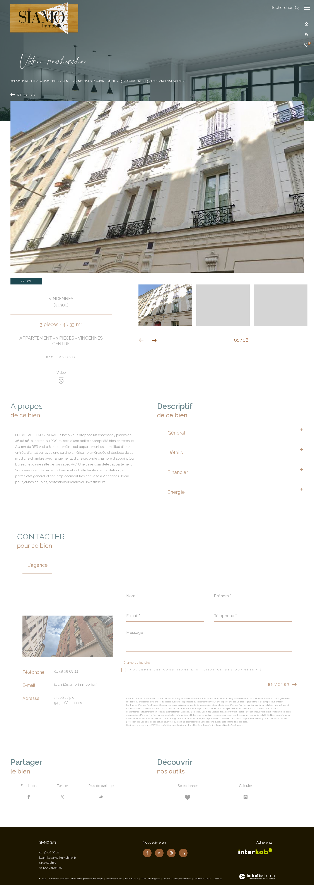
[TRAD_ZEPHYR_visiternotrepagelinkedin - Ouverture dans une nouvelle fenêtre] (183, 853)
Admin (167, 878)
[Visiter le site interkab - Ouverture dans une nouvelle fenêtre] (255, 851)
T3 (120, 81)
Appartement (105, 81)
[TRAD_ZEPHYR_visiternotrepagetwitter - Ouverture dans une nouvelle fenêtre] (159, 853)
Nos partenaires (183, 878)
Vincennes (84, 81)
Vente (67, 81)
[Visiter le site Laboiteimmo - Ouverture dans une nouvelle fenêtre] (257, 877)
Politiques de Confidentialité (177, 725)
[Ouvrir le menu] (307, 7)
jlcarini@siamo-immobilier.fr (76, 684)
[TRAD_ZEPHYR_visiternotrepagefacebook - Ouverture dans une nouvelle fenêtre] (147, 853)
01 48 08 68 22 (66, 671)
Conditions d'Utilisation (209, 725)
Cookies (218, 878)
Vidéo (61, 373)
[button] (154, 340)
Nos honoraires (114, 878)
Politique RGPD (202, 878)
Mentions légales (151, 878)
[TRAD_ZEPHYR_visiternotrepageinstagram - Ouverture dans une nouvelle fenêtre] (171, 853)
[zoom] (165, 305)
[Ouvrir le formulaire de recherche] (282, 7)
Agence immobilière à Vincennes (34, 81)
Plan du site (132, 878)
